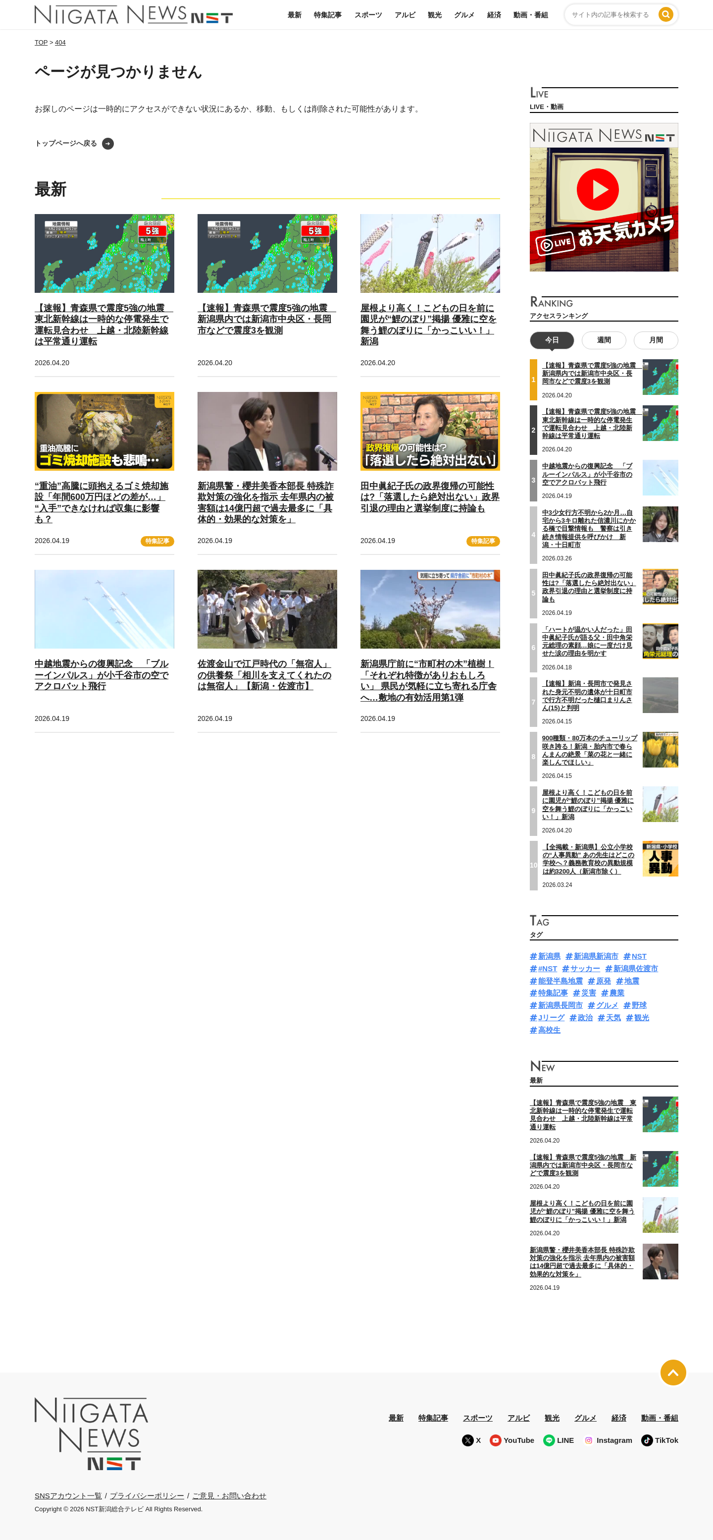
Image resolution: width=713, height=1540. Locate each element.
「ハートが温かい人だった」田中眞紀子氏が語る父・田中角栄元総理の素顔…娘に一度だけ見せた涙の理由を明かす (587, 641)
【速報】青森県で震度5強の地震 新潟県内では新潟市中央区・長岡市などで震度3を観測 (267, 319)
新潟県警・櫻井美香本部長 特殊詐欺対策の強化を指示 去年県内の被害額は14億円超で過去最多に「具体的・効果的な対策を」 (582, 1261)
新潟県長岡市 (560, 1005)
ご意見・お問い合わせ (229, 1495)
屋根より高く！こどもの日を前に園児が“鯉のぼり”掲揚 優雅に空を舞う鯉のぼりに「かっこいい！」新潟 (588, 805)
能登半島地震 (560, 980)
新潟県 (549, 956)
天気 (613, 1017)
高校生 (549, 1029)
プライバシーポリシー (147, 1495)
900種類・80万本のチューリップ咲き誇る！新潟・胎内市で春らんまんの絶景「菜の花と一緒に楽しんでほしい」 (589, 750)
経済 (494, 15)
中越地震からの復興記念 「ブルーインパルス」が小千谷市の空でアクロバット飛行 (101, 675)
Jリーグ (551, 1017)
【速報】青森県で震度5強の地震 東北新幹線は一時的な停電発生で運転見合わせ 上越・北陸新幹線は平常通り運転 (583, 1115)
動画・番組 (530, 15)
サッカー (585, 968)
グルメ (464, 15)
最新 (295, 15)
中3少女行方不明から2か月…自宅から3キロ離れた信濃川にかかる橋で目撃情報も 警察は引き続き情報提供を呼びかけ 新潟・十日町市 (589, 528)
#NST (547, 968)
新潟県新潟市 (596, 956)
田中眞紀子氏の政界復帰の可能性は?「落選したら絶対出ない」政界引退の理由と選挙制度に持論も (430, 497)
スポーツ (368, 15)
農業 (617, 993)
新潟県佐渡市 (635, 968)
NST (639, 956)
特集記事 (328, 15)
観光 (435, 15)
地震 (631, 980)
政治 (585, 1017)
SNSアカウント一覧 (68, 1495)
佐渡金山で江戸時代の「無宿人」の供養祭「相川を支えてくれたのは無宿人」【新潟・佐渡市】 (264, 675)
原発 (603, 980)
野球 (639, 1005)
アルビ (405, 15)
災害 (588, 993)
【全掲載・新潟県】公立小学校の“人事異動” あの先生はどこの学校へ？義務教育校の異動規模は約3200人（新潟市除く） (589, 859)
